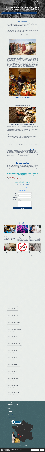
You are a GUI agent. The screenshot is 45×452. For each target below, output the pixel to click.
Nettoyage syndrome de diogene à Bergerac (12, 313)
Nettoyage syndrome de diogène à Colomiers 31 (13, 324)
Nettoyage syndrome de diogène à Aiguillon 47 (12, 308)
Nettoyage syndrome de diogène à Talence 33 (12, 350)
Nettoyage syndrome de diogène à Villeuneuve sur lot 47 (14, 397)
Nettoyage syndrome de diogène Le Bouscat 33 (13, 392)
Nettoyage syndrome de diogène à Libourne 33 (12, 378)
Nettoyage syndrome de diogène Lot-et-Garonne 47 (13, 376)
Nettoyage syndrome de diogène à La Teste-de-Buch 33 (14, 383)
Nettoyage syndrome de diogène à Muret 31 (12, 336)
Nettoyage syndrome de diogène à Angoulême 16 (13, 387)
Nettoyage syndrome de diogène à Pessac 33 (12, 341)
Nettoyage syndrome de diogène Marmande (12, 331)
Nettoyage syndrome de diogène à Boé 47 (12, 317)
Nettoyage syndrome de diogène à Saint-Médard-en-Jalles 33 (14, 380)
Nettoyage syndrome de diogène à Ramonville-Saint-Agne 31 (14, 345)
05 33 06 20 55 (11, 414)
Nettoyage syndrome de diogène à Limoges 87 (12, 327)
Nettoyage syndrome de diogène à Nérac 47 (12, 338)
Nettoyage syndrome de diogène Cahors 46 (12, 362)
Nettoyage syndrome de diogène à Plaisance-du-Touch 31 (14, 343)
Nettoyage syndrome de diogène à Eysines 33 (12, 390)
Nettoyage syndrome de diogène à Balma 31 (12, 310)
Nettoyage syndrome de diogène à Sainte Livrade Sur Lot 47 (14, 348)
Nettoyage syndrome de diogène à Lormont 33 (12, 394)
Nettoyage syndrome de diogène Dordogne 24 (12, 364)
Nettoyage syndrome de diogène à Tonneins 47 (13, 352)
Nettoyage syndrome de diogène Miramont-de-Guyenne (14, 329)
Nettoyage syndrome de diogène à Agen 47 (12, 306)
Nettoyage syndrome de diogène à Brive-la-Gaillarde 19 (14, 320)
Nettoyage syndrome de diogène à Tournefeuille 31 (13, 355)
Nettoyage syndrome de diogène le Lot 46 (12, 373)
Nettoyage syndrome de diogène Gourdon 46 (12, 369)
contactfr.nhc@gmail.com (11, 417)
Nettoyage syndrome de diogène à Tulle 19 (12, 357)
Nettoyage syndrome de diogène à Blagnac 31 (12, 315)
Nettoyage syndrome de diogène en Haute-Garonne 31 (13, 366)
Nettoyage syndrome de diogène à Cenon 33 (12, 385)
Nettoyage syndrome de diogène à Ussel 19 (12, 359)
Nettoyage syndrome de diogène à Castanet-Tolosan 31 (14, 322)
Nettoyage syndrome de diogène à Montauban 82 (13, 334)
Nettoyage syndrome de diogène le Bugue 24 (12, 371)
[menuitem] (6, 1)
